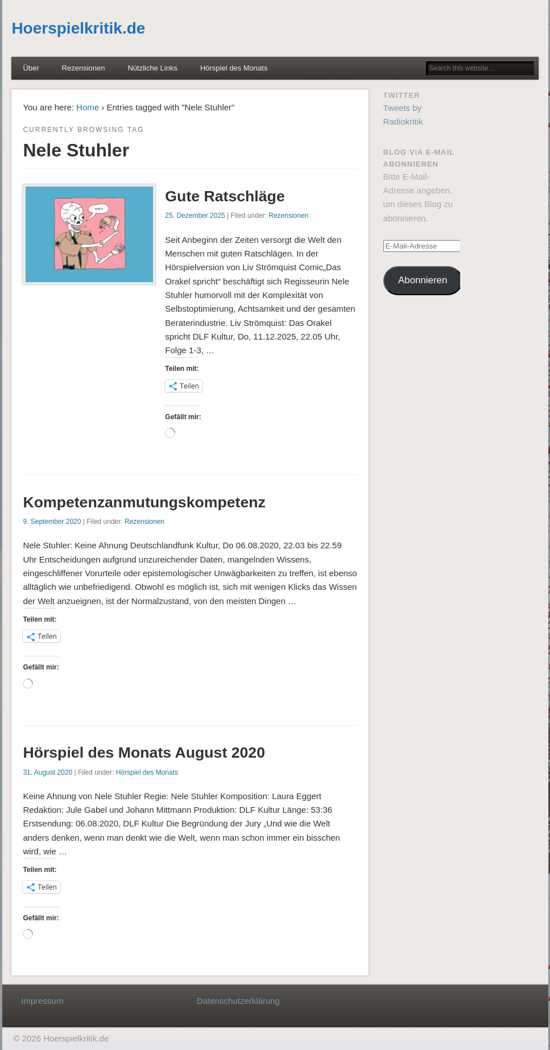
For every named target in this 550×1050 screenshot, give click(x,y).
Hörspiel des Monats (234, 68)
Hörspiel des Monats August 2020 (144, 752)
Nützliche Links (152, 68)
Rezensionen (83, 68)
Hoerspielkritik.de (78, 28)
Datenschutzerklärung (238, 1001)
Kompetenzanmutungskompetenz (144, 502)
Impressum (42, 1001)
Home (87, 107)
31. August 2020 (47, 772)
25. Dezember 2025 (195, 216)
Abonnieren (422, 280)
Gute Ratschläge (224, 196)
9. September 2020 (52, 522)
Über (31, 68)
